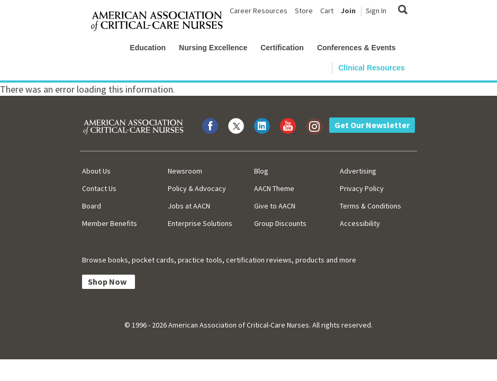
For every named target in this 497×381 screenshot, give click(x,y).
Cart (326, 10)
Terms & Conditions (370, 206)
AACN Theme (274, 188)
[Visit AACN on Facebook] (210, 126)
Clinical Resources (371, 68)
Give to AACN (274, 206)
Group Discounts (280, 223)
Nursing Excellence (213, 47)
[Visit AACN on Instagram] (314, 126)
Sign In (376, 10)
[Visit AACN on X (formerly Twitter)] (236, 126)
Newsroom (185, 171)
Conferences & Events (356, 47)
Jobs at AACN (189, 206)
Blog (261, 171)
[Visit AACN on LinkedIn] (262, 126)
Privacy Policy (362, 188)
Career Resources (258, 10)
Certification (282, 47)
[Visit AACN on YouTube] (288, 126)
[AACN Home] (161, 21)
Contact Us (99, 188)
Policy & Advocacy (197, 188)
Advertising (358, 171)
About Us (96, 171)
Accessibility (360, 223)
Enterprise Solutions (200, 223)
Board (91, 206)
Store (304, 10)
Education (148, 47)
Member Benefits (109, 223)
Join (348, 10)
